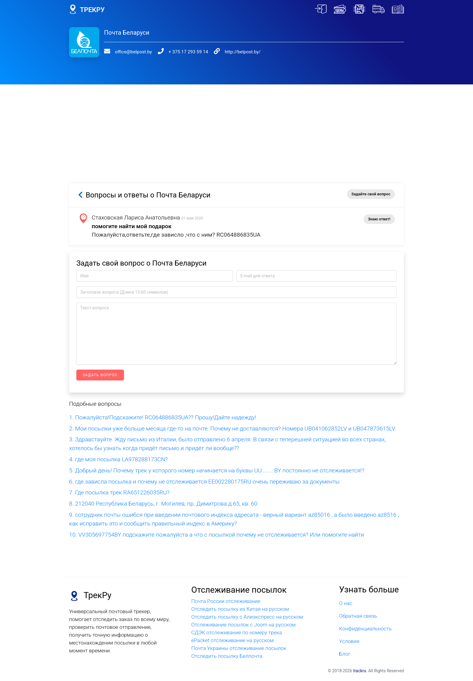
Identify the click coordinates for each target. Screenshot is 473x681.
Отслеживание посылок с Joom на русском (243, 625)
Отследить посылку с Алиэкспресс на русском (247, 617)
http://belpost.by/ (243, 52)
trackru (359, 670)
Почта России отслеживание (225, 601)
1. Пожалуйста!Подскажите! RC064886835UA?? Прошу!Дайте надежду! (162, 417)
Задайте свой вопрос (370, 194)
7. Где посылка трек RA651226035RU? (119, 492)
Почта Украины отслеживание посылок (238, 648)
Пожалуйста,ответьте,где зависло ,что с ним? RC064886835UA (176, 234)
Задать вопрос (100, 375)
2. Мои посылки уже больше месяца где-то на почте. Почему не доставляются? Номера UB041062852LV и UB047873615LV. (232, 428)
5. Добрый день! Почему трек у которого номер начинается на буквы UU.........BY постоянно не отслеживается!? (216, 470)
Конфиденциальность (365, 629)
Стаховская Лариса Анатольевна (136, 217)
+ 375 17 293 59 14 (188, 52)
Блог (345, 654)
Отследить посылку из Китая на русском (240, 609)
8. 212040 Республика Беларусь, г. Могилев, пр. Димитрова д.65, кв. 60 (163, 503)
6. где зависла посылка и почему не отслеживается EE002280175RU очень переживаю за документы (204, 481)
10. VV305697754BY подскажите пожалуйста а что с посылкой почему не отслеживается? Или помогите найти (216, 534)
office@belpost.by (133, 52)
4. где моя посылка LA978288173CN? (118, 459)
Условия (349, 641)
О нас (345, 603)
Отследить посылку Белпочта (226, 656)
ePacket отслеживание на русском (232, 640)
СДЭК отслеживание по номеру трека (236, 632)
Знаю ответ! (379, 219)
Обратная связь (358, 616)
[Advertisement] (236, 126)
